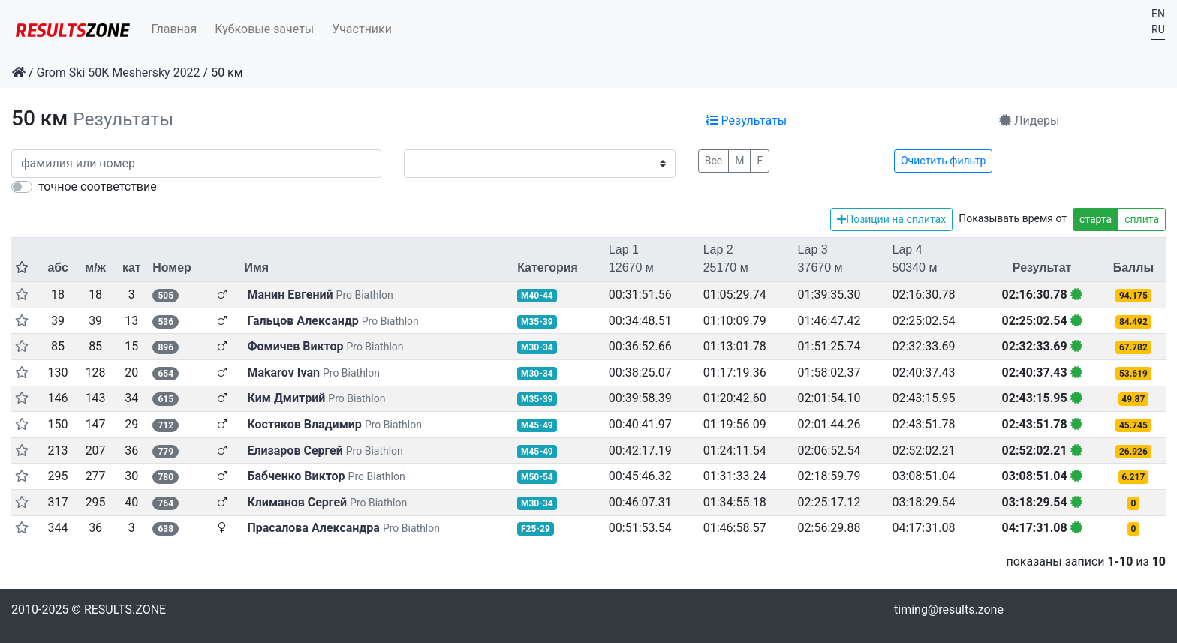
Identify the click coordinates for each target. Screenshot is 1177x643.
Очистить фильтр (943, 161)
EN (1158, 14)
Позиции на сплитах (891, 219)
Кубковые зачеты (264, 29)
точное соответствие (97, 186)
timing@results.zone (949, 609)
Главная (174, 29)
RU (1158, 29)
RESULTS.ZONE (125, 609)
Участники (362, 29)
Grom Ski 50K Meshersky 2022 (118, 72)
